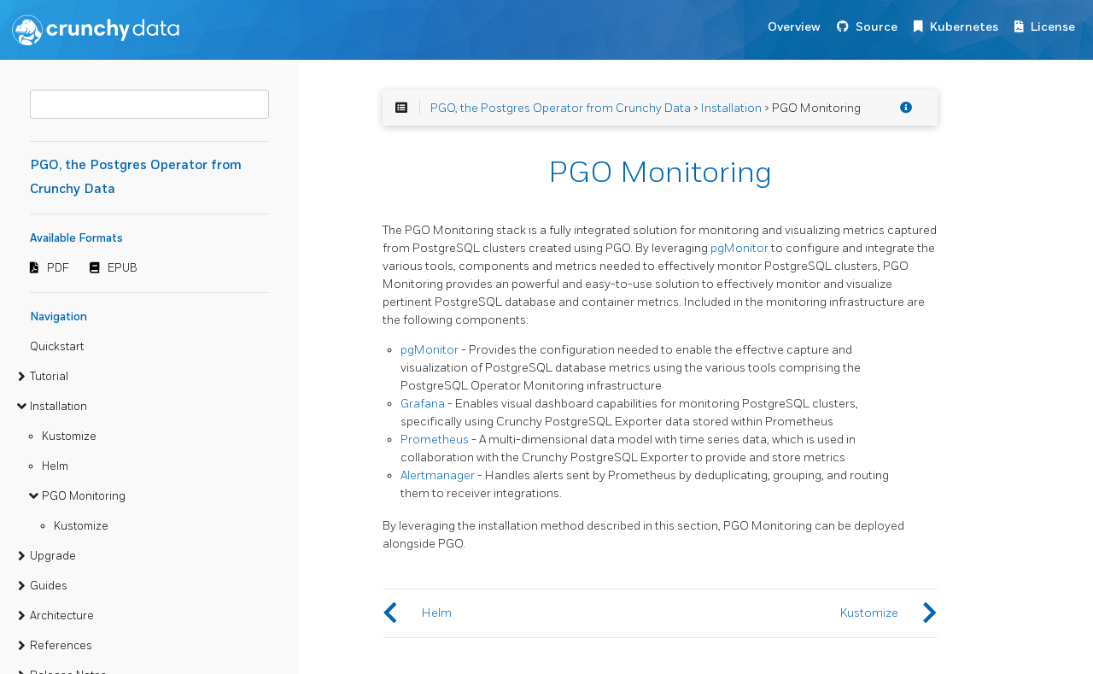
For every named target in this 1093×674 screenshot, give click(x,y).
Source (876, 27)
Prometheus (434, 439)
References (61, 646)
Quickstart (57, 347)
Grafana (422, 403)
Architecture (62, 616)
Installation (58, 406)
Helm (55, 466)
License (1053, 27)
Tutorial (49, 377)
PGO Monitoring (84, 496)
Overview (794, 27)
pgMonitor (739, 248)
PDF (58, 268)
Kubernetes (964, 27)
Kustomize (69, 436)
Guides (48, 586)
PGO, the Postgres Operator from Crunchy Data (560, 108)
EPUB (122, 268)
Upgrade (53, 556)
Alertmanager (437, 475)
